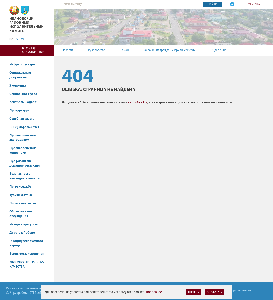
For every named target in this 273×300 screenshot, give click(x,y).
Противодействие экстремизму (22, 138)
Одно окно (219, 50)
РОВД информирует (24, 127)
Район (124, 50)
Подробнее (154, 292)
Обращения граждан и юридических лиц (170, 50)
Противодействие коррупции (22, 150)
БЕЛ (22, 39)
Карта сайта (254, 4)
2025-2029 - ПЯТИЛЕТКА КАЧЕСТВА (26, 264)
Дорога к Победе (22, 232)
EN (17, 39)
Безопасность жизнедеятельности (24, 176)
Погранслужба (20, 186)
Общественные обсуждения (20, 214)
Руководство (96, 50)
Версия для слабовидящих (33, 50)
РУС (11, 39)
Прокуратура (19, 110)
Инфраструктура (23, 64)
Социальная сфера (25, 94)
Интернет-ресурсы (23, 224)
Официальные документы (20, 75)
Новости (67, 50)
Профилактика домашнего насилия (24, 163)
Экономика (19, 85)
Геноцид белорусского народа (26, 243)
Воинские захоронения (26, 253)
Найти (212, 4)
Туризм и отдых (21, 195)
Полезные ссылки (22, 203)
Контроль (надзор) (23, 102)
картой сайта (137, 102)
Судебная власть (21, 119)
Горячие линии (240, 290)
